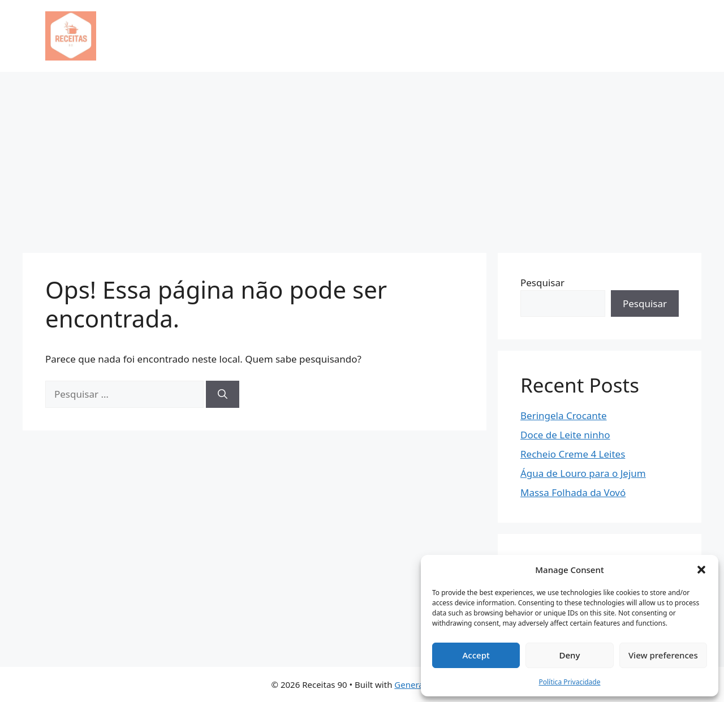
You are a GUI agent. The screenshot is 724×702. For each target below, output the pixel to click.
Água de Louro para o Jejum (583, 473)
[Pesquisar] (222, 394)
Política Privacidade (569, 682)
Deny (569, 655)
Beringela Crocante (563, 415)
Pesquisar (542, 282)
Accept (476, 655)
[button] (701, 569)
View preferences (663, 655)
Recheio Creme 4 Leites (572, 453)
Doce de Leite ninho (565, 434)
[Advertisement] (362, 156)
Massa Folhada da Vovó (573, 492)
